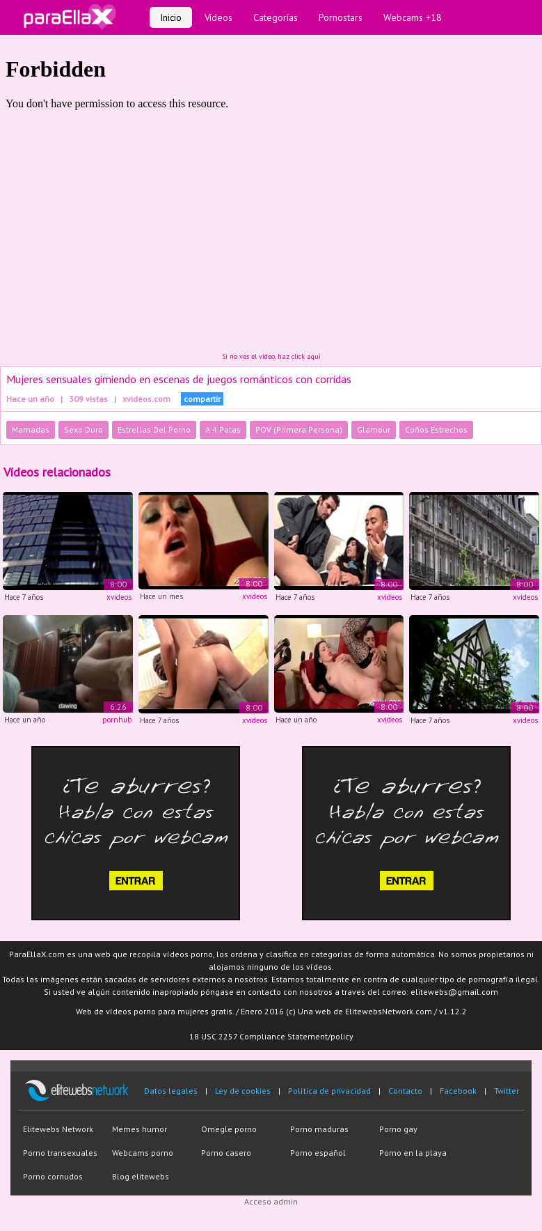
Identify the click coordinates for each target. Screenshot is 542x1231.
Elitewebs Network (58, 1129)
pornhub (116, 720)
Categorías (275, 17)
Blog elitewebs (140, 1176)
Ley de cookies (243, 1090)
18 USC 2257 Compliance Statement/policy (271, 1036)
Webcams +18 (412, 17)
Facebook (458, 1090)
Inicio (171, 17)
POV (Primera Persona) (298, 429)
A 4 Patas (223, 429)
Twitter (506, 1090)
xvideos (118, 597)
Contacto (405, 1090)
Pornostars (340, 17)
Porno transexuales (60, 1152)
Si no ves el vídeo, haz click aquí (271, 356)
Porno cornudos (53, 1176)
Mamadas (30, 429)
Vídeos (218, 17)
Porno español (318, 1152)
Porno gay (398, 1129)
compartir (202, 399)
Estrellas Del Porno (154, 429)
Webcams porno (142, 1152)
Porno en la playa (413, 1152)
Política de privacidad (329, 1090)
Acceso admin (271, 1201)
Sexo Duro (83, 429)
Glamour (373, 429)
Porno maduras (319, 1129)
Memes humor (139, 1129)
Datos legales (171, 1090)
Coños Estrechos (436, 429)
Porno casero (226, 1152)
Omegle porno (229, 1129)
